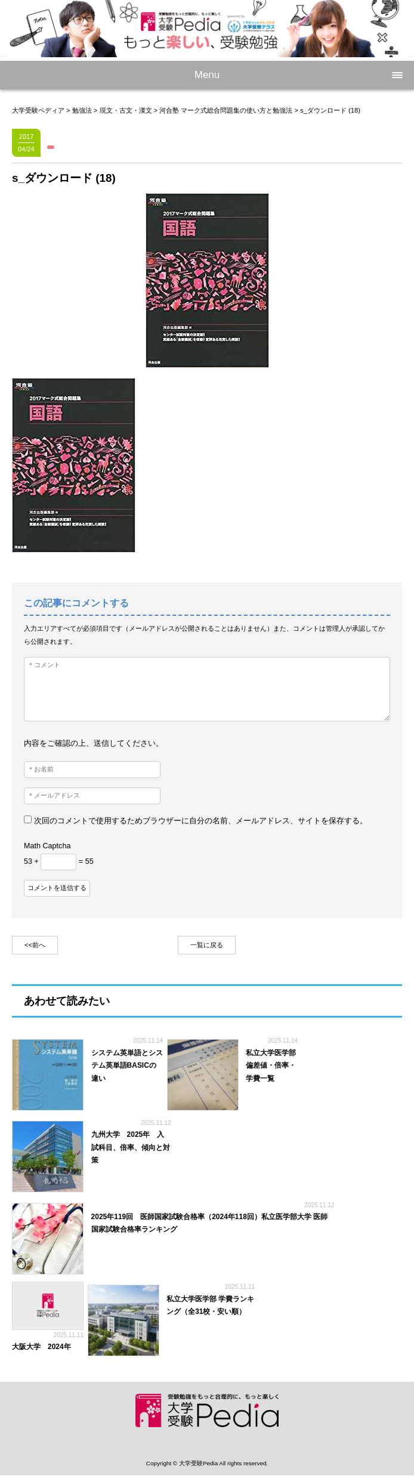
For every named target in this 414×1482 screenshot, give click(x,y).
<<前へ (34, 944)
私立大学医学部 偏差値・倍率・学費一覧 (271, 1066)
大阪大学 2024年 (45, 1347)
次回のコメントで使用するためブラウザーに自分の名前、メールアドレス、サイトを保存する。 (200, 821)
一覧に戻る (206, 944)
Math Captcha (47, 846)
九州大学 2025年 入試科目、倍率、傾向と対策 (130, 1147)
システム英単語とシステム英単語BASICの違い (127, 1066)
